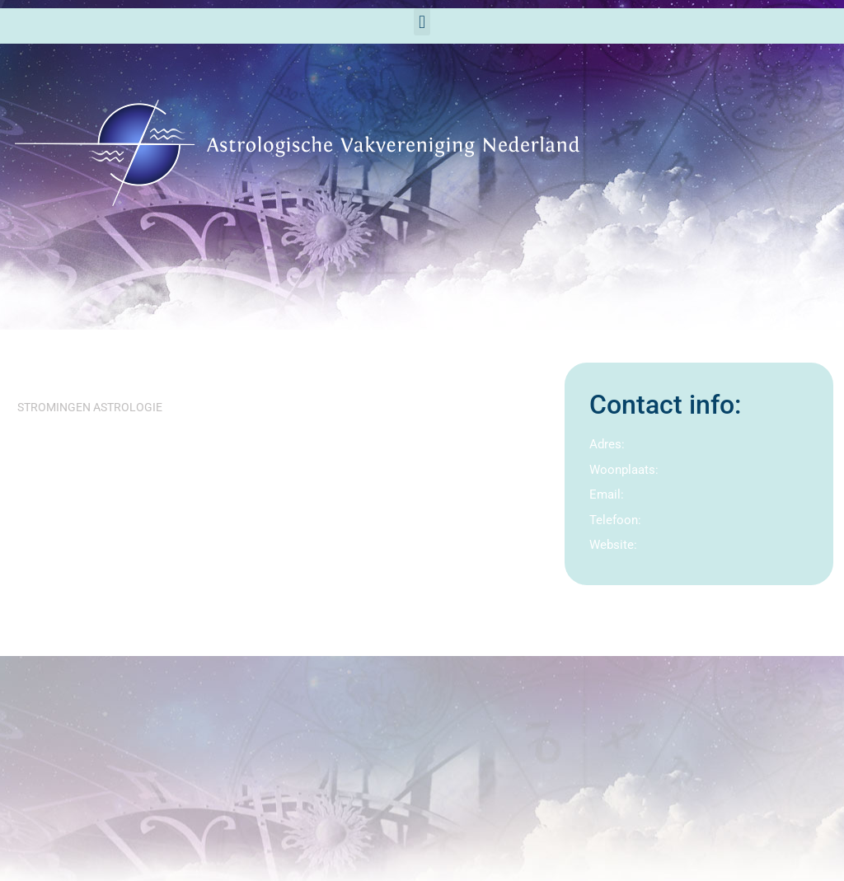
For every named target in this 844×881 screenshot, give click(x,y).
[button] (421, 21)
